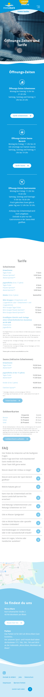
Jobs (20, 677)
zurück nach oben (22, 689)
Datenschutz (29, 677)
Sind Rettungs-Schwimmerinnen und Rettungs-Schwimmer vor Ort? (16, 509)
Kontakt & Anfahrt (9, 677)
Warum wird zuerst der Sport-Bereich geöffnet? (17, 482)
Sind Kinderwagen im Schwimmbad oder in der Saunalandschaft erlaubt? (17, 535)
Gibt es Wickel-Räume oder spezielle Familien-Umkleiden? (16, 526)
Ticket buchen (10, 404)
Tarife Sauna (20, 166)
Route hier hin (12, 627)
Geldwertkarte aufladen (14, 443)
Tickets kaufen (23, 11)
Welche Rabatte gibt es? (11, 490)
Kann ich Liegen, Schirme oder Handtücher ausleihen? (14, 543)
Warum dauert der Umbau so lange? (16, 474)
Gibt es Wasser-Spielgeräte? (13, 518)
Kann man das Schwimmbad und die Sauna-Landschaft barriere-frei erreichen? (16, 500)
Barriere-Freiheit (19, 683)
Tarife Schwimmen (20, 116)
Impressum (7, 683)
